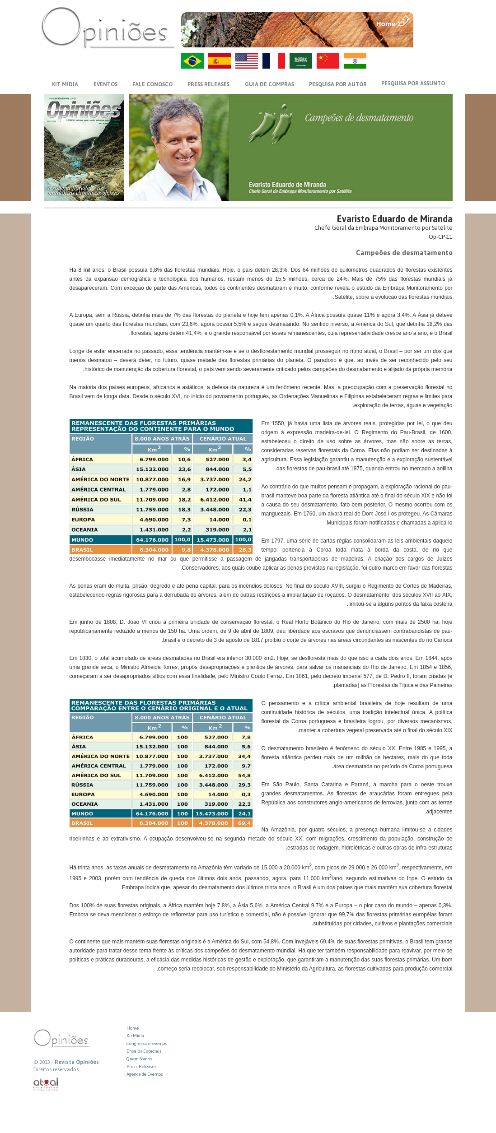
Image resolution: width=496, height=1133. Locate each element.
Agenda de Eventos (144, 1074)
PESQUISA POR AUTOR (338, 84)
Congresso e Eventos (146, 1043)
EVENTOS (105, 84)
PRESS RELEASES (208, 84)
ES (219, 61)
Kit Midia (135, 1035)
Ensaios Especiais (144, 1051)
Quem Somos (139, 1058)
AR (301, 61)
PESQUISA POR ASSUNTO (413, 83)
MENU (434, 20)
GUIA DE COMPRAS (269, 84)
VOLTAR (434, 39)
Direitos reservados (56, 1069)
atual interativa (46, 1084)
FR (273, 61)
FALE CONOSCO (152, 84)
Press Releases (141, 1066)
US (246, 61)
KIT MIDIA (65, 84)
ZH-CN (328, 61)
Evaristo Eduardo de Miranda (395, 219)
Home (132, 1028)
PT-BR (192, 61)
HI (355, 61)
